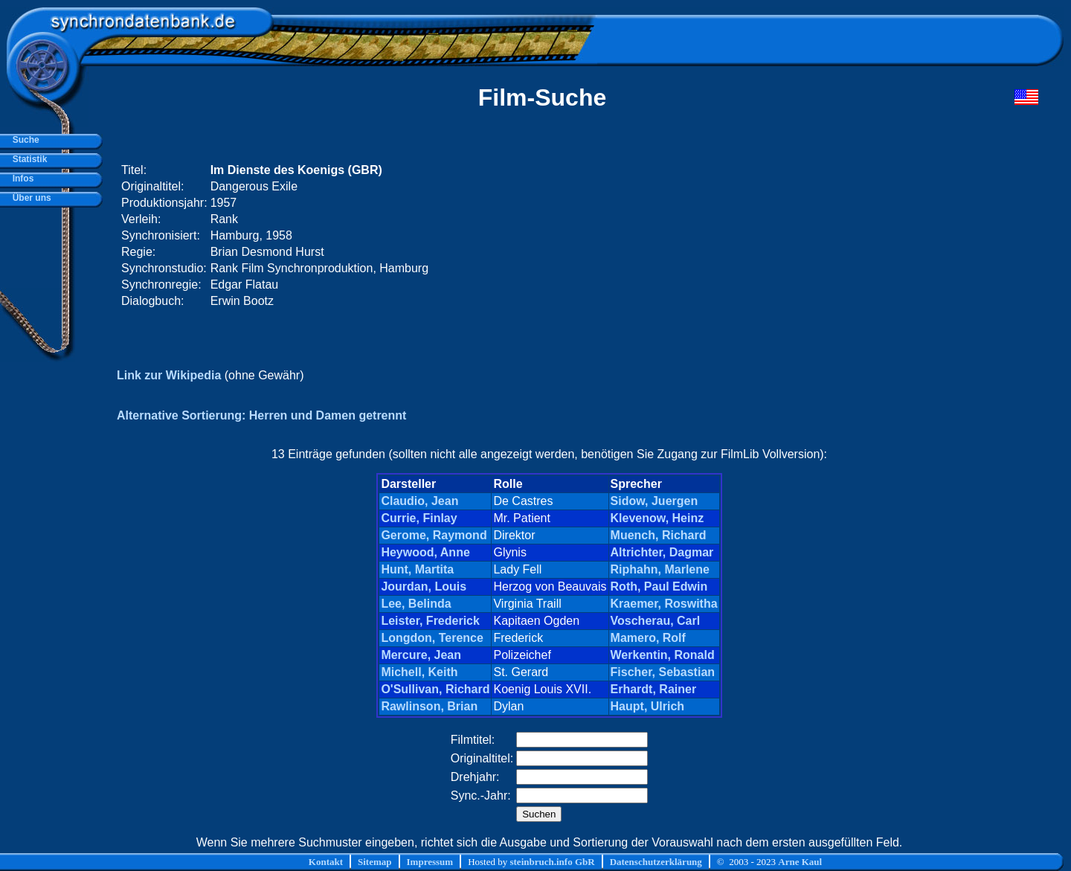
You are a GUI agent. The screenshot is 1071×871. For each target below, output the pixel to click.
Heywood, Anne (425, 552)
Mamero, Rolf (648, 637)
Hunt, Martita (417, 569)
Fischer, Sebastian (663, 672)
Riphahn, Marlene (660, 569)
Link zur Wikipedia (169, 375)
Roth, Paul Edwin (659, 586)
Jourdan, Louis (423, 586)
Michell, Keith (419, 672)
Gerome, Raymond (433, 535)
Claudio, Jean (419, 501)
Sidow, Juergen (654, 501)
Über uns (29, 198)
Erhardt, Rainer (654, 689)
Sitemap (375, 861)
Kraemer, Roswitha (664, 603)
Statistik (27, 159)
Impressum (430, 861)
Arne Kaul (800, 861)
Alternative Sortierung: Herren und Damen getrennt (261, 415)
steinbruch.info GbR (551, 861)
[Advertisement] (756, 236)
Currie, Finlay (419, 518)
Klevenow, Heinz (657, 518)
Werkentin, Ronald (663, 655)
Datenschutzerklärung (656, 861)
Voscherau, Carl (656, 620)
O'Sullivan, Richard (435, 689)
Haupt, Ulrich (648, 706)
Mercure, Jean (421, 655)
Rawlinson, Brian (429, 706)
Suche (23, 140)
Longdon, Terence (432, 637)
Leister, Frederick (430, 620)
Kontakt (326, 861)
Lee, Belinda (416, 603)
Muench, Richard (659, 535)
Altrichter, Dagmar (662, 552)
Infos (20, 178)
